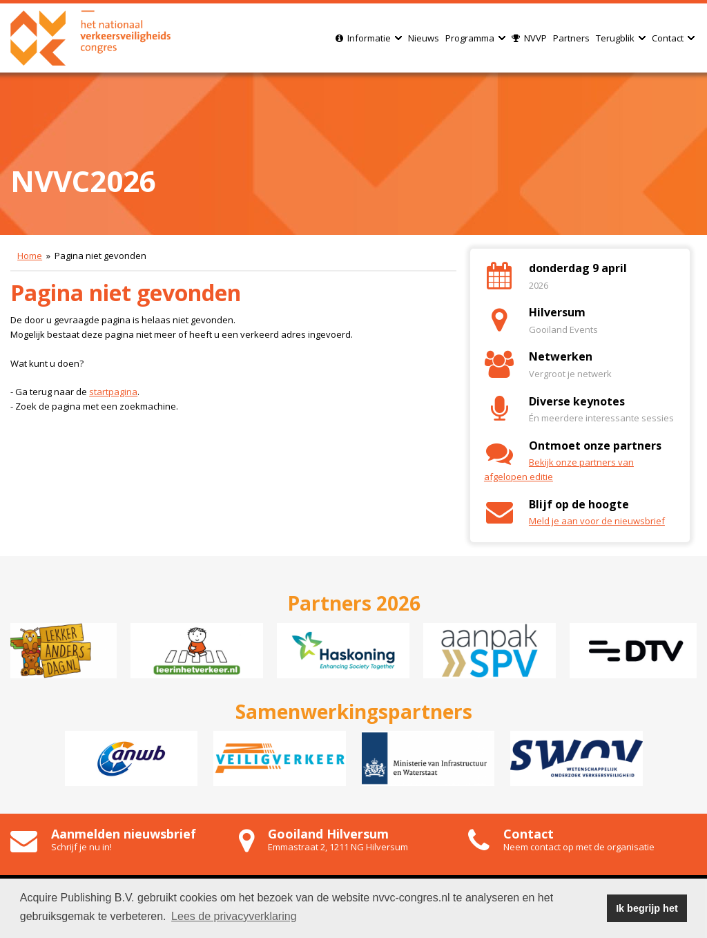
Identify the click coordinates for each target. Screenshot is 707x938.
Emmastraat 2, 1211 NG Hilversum (338, 847)
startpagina (113, 391)
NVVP (529, 38)
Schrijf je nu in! (81, 847)
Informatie (369, 38)
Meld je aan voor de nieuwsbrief (597, 521)
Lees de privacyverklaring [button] (233, 916)
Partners (571, 38)
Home (29, 255)
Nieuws (423, 38)
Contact (673, 38)
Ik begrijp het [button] (647, 908)
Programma (475, 38)
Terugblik (621, 38)
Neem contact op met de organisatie (579, 847)
